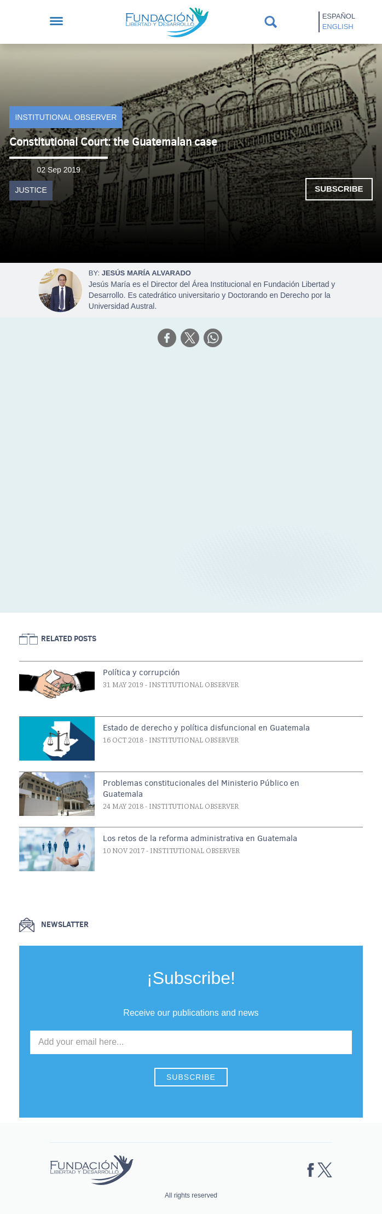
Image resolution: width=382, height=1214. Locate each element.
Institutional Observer (66, 117)
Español (338, 16)
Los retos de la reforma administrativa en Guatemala (200, 838)
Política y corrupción (141, 672)
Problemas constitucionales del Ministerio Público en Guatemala (201, 788)
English (338, 26)
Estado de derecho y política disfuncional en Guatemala (206, 727)
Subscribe (339, 188)
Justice (31, 190)
